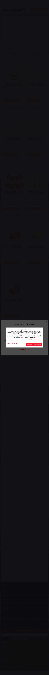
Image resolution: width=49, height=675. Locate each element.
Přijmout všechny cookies (34, 344)
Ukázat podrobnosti (12, 343)
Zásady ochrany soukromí (35, 340)
